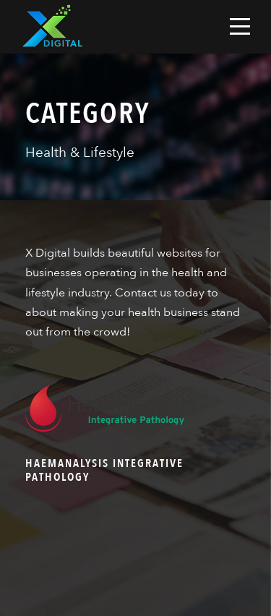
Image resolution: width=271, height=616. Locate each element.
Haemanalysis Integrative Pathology (104, 470)
